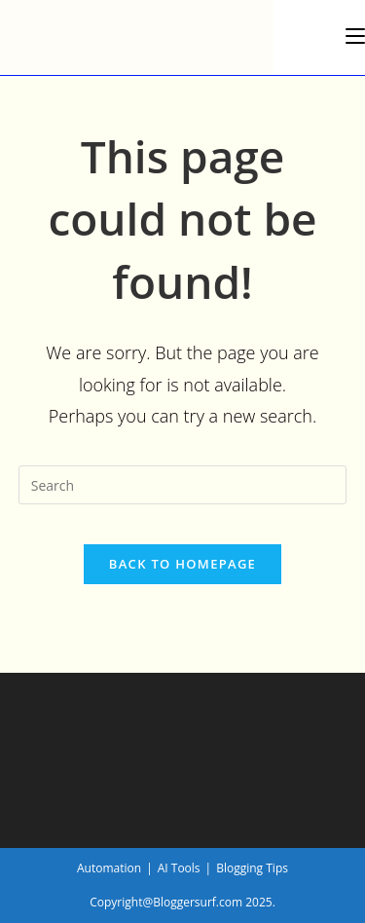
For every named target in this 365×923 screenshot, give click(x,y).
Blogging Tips (252, 868)
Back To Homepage (182, 563)
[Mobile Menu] (355, 36)
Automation (109, 868)
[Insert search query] (182, 484)
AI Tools (179, 868)
